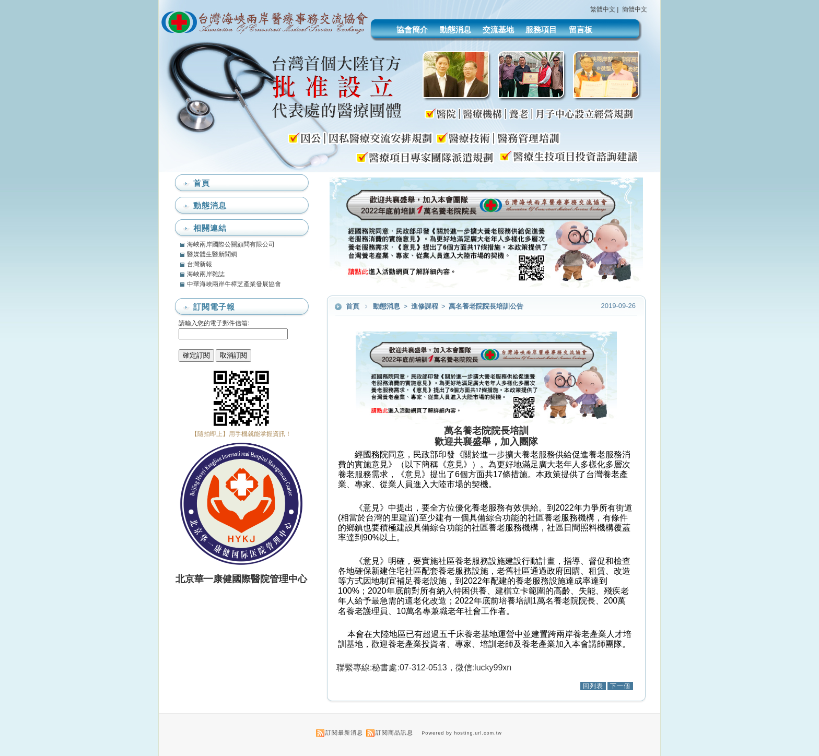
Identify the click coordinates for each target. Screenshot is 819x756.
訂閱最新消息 (344, 732)
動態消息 (455, 29)
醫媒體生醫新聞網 (212, 254)
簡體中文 (634, 9)
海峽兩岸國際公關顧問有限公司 (231, 244)
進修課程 (425, 306)
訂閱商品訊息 (394, 732)
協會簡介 (412, 29)
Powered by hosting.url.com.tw (462, 733)
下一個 (620, 686)
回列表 (593, 686)
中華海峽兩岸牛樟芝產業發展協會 (234, 284)
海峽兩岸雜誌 (206, 274)
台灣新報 (199, 264)
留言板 (580, 29)
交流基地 (498, 29)
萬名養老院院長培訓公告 (486, 306)
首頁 (352, 306)
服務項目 (541, 29)
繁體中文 (602, 9)
